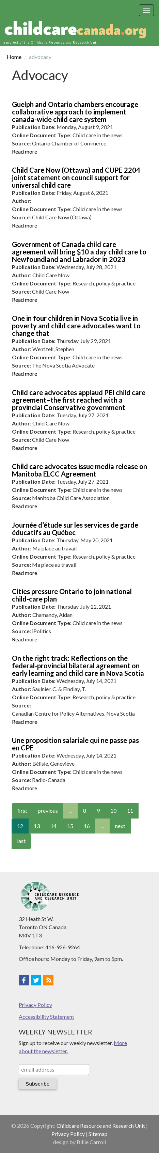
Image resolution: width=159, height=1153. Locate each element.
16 (87, 826)
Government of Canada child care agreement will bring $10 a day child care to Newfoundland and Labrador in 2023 (79, 251)
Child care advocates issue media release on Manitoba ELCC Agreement (79, 470)
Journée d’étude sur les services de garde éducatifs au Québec (75, 528)
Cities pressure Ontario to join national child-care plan (72, 595)
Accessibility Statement (46, 1016)
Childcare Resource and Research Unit (101, 1125)
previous (48, 810)
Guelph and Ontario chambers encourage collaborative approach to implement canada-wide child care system (75, 111)
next (120, 826)
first (22, 810)
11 (130, 810)
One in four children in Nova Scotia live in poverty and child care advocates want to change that (76, 325)
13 (37, 826)
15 (70, 826)
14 (53, 826)
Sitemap (98, 1134)
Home (14, 56)
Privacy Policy (35, 1004)
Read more (24, 151)
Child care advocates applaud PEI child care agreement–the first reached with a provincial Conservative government (78, 399)
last (21, 841)
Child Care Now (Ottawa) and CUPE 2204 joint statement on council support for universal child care (76, 177)
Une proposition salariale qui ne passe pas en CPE (75, 744)
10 (113, 810)
